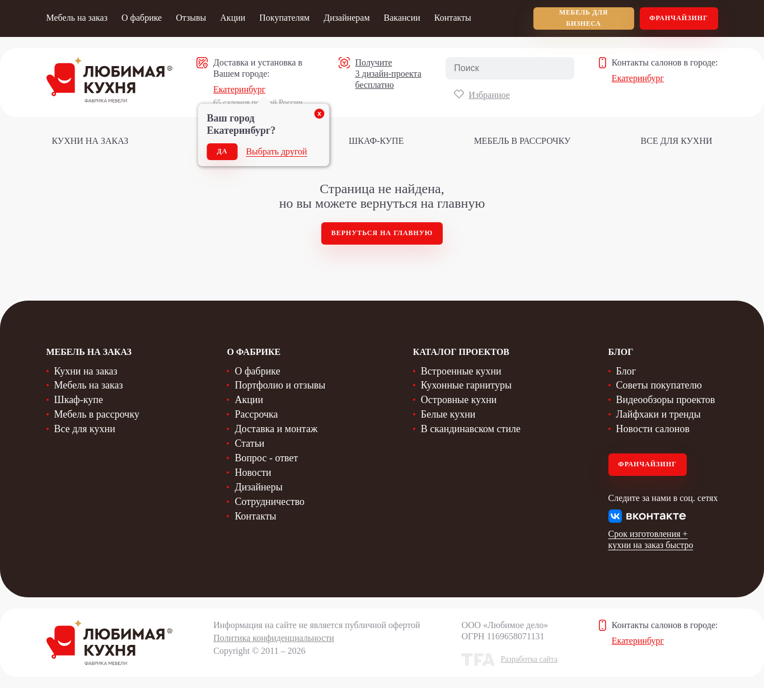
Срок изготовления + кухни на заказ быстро (650, 539)
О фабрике (141, 17)
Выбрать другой (276, 151)
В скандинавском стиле (471, 428)
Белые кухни (448, 414)
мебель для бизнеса (583, 17)
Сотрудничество (269, 501)
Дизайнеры (258, 487)
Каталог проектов (461, 352)
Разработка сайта (528, 659)
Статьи (249, 443)
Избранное (489, 95)
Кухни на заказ (90, 141)
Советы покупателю (659, 385)
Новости (253, 472)
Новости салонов (653, 428)
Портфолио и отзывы (280, 385)
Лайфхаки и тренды (658, 414)
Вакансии (402, 17)
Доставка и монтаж (276, 428)
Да (222, 151)
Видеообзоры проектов (665, 399)
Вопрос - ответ (266, 458)
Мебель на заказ (76, 17)
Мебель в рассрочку (522, 141)
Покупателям (284, 17)
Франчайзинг (678, 18)
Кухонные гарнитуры (466, 385)
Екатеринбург (239, 89)
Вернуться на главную (382, 233)
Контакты (452, 17)
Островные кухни (459, 399)
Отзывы (191, 17)
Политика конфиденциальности (273, 638)
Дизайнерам (346, 17)
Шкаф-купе (376, 141)
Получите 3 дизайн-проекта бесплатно (388, 74)
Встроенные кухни (461, 371)
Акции (232, 17)
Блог (626, 371)
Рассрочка (256, 414)
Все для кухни (677, 141)
